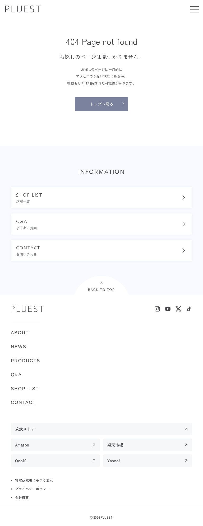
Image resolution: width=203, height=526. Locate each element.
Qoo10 (20, 460)
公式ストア (25, 429)
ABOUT (20, 332)
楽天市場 (115, 445)
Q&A (16, 374)
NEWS (18, 346)
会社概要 (22, 497)
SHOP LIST (25, 388)
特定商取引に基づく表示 (34, 480)
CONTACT (23, 402)
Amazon (22, 445)
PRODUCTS (25, 360)
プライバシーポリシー (32, 488)
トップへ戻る (101, 104)
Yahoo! (113, 460)
